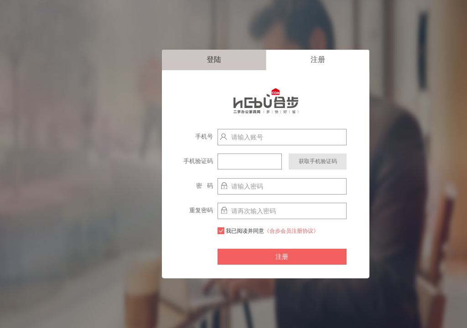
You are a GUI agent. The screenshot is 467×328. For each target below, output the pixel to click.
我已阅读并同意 (268, 230)
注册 (318, 59)
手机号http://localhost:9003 (193, 138)
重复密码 (201, 210)
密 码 (204, 185)
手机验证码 (198, 161)
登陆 (214, 59)
